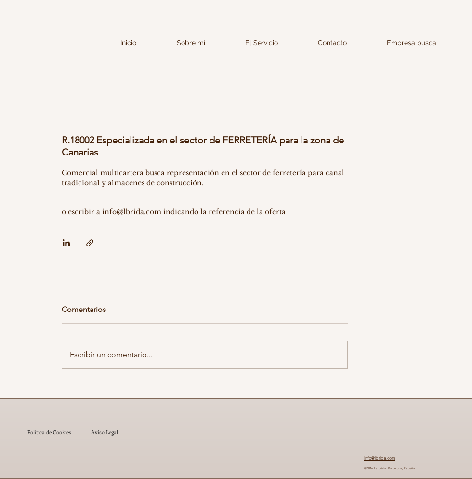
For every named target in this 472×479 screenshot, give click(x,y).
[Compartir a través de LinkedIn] (66, 242)
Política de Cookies (49, 432)
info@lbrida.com (379, 458)
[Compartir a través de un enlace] (89, 242)
